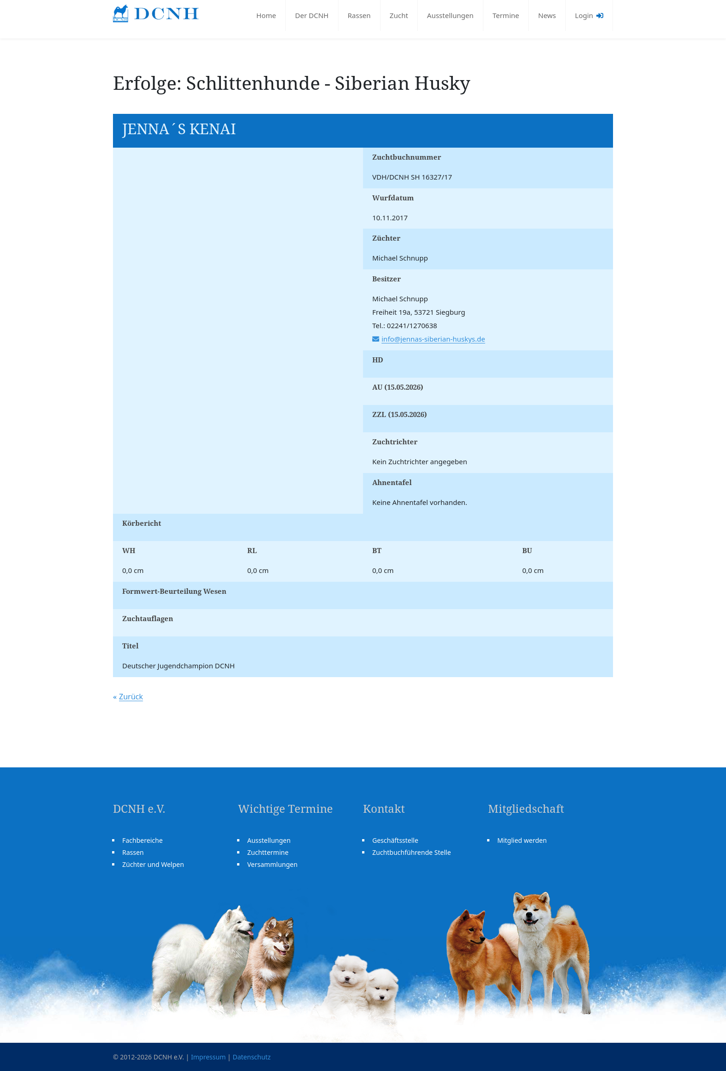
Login (589, 15)
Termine (506, 15)
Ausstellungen (450, 15)
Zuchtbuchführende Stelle (411, 852)
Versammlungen (272, 864)
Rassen (359, 15)
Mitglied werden (522, 840)
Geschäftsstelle (395, 840)
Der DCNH (311, 15)
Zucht (399, 15)
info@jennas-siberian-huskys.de (433, 338)
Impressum (208, 1056)
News (547, 15)
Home (266, 15)
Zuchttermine (267, 852)
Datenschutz (251, 1056)
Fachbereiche (142, 840)
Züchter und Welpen (153, 864)
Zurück (131, 696)
